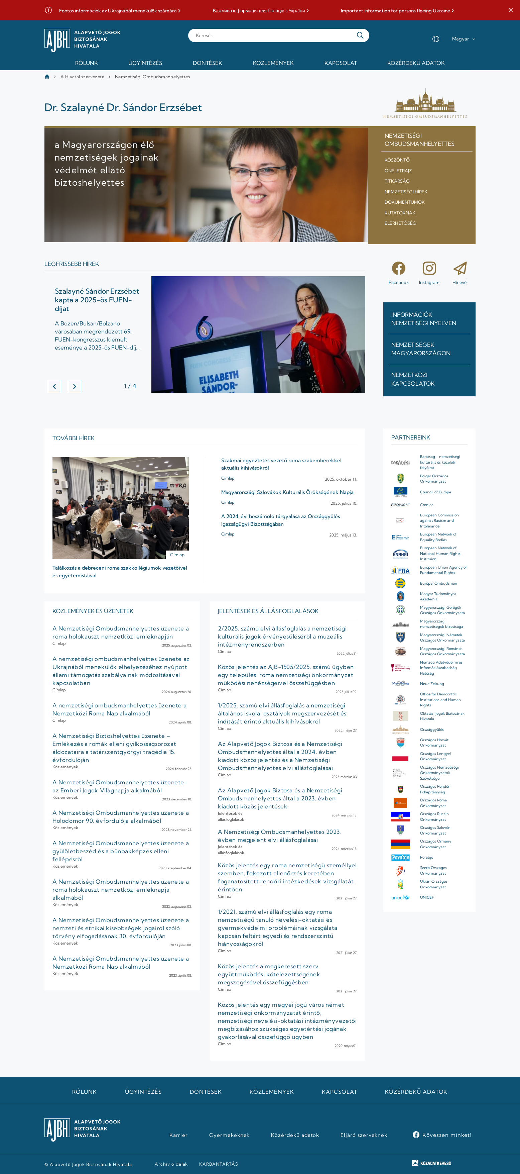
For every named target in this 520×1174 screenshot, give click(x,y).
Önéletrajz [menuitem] (398, 170)
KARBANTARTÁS (218, 1164)
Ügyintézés (143, 1091)
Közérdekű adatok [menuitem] (416, 63)
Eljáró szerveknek (364, 1135)
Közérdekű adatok (416, 1091)
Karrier (178, 1135)
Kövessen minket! (447, 1135)
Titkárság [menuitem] (397, 181)
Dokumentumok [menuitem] (405, 202)
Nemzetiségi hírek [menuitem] (406, 191)
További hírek (73, 438)
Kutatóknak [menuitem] (400, 212)
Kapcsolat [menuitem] (340, 63)
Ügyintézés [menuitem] (145, 63)
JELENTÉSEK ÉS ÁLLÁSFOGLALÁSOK (268, 610)
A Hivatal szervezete (82, 76)
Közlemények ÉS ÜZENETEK (92, 610)
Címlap (177, 554)
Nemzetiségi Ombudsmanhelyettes (152, 76)
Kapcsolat (339, 1091)
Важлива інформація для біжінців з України (259, 11)
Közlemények (272, 1091)
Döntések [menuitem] (207, 63)
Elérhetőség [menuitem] (400, 223)
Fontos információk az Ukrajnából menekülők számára (118, 11)
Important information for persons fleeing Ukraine (395, 11)
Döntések (206, 1091)
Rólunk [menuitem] (86, 63)
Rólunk (84, 1091)
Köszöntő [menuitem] (397, 160)
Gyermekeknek (229, 1135)
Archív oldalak (171, 1164)
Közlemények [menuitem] (273, 63)
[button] (510, 10)
